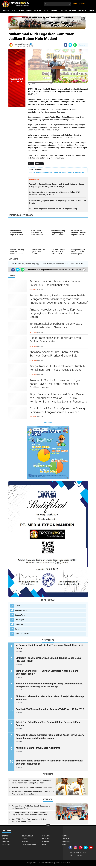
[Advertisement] (17, 139)
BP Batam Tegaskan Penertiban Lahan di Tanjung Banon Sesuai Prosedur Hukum (49, 659)
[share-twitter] (70, 45)
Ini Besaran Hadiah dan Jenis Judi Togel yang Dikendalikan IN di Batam (49, 647)
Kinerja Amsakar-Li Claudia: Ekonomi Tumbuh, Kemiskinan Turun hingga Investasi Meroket (57, 367)
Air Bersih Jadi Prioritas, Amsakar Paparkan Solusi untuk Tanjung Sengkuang (56, 283)
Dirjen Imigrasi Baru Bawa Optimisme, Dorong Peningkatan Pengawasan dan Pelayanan (57, 410)
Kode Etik (72, 855)
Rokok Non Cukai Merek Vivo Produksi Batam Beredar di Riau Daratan (48, 724)
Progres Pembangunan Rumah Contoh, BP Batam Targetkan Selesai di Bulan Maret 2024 (57, 172)
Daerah (21, 10)
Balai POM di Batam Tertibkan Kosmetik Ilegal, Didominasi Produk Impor (29, 820)
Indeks (14, 10)
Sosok (64, 844)
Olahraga (54, 10)
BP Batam (39, 164)
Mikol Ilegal (19, 620)
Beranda (6, 10)
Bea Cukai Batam (21, 610)
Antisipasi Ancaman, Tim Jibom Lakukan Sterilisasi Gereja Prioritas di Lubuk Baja (54, 353)
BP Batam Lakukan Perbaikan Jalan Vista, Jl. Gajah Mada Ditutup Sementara (56, 325)
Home (10, 30)
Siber (84, 852)
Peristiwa (37, 10)
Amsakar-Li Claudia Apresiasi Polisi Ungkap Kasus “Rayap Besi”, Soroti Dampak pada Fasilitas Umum (56, 384)
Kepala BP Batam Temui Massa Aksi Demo (38, 748)
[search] (57, 4)
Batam (31, 164)
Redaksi (78, 852)
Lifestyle (63, 10)
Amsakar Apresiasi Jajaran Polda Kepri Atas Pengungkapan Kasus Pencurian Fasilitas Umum (56, 313)
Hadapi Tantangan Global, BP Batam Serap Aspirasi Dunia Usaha (55, 339)
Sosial (46, 10)
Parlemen (72, 10)
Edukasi (91, 10)
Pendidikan (82, 10)
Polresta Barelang (29, 844)
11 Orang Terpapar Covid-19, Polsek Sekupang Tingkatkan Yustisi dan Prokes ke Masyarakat (30, 814)
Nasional (25, 841)
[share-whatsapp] (75, 45)
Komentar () (83, 45)
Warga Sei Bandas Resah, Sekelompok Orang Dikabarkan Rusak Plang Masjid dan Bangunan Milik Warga (49, 685)
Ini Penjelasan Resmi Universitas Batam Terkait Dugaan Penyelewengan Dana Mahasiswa (33, 793)
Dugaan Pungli (20, 615)
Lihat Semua (48, 422)
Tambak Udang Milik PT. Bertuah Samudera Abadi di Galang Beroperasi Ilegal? (47, 672)
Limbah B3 (19, 624)
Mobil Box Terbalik (22, 634)
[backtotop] (48, 826)
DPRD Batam (46, 836)
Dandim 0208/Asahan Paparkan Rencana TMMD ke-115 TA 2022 (50, 709)
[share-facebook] (65, 45)
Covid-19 (18, 629)
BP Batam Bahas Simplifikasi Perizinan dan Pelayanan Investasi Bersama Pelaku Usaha (49, 762)
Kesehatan (65, 839)
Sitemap (79, 855)
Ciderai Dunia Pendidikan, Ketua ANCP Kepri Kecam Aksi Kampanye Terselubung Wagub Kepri (31, 782)
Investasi (45, 839)
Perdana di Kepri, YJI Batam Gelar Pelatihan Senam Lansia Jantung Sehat (31, 807)
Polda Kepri (6, 844)
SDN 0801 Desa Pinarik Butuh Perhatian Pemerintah (32, 787)
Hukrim (29, 10)
